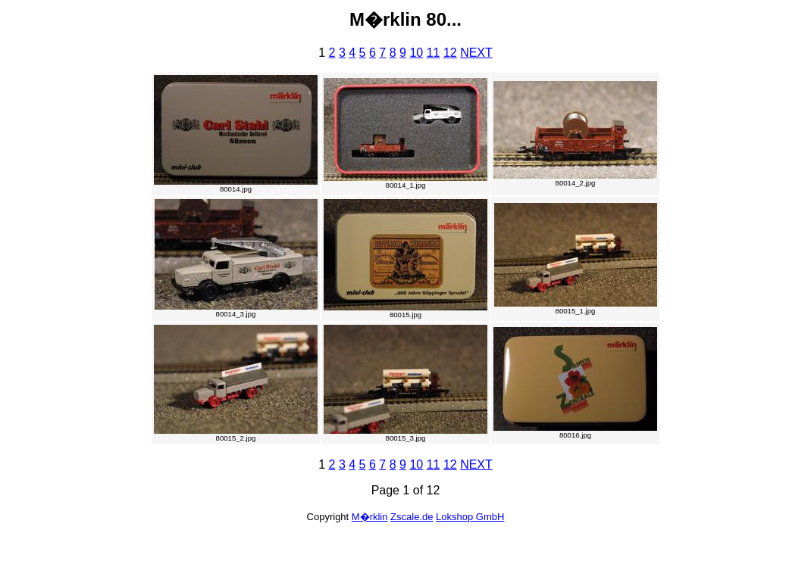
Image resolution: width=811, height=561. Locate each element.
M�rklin (370, 516)
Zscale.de (411, 516)
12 (450, 52)
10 (416, 52)
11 (433, 52)
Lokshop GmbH (470, 516)
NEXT (476, 52)
